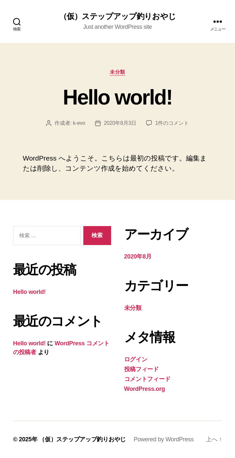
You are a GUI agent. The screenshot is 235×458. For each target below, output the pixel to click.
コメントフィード (147, 379)
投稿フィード (141, 369)
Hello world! (117, 97)
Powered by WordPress (163, 439)
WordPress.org (144, 389)
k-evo (79, 123)
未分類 (117, 72)
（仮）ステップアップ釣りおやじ (117, 16)
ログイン (135, 359)
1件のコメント (172, 123)
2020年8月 (138, 256)
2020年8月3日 (120, 123)
